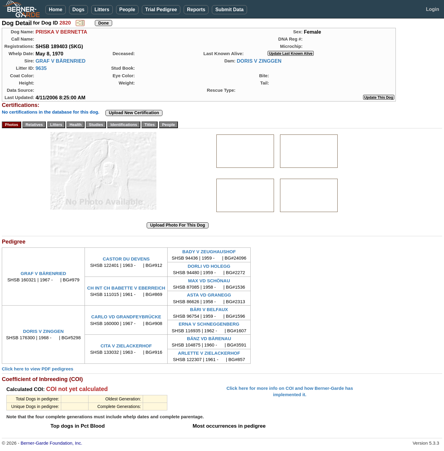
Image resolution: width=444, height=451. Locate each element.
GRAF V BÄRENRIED (60, 61)
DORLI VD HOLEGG (209, 266)
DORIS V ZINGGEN (259, 61)
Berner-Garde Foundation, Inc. (51, 443)
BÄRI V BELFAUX (209, 309)
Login (432, 9)
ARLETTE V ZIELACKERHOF (209, 353)
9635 (41, 68)
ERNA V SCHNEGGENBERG (209, 324)
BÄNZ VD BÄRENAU (209, 338)
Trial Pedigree (161, 9)
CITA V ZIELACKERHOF (126, 345)
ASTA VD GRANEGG (209, 294)
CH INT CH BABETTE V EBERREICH (126, 287)
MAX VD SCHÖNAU (209, 280)
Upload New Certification (134, 112)
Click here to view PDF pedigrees (37, 368)
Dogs (78, 9)
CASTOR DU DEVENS (126, 258)
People (127, 9)
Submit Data (229, 9)
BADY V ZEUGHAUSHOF (208, 251)
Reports (196, 9)
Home (55, 9)
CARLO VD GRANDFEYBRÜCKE (126, 316)
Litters (102, 9)
